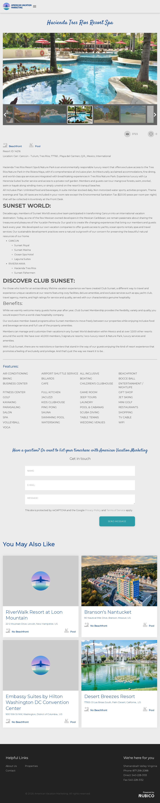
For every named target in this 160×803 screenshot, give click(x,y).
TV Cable (125, 417)
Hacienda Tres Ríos (25, 268)
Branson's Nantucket (107, 612)
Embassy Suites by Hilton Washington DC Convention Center (37, 702)
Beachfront (128, 373)
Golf (6, 397)
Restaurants (128, 407)
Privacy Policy (93, 510)
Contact (10, 770)
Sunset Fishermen (24, 272)
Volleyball (11, 422)
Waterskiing (50, 422)
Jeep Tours (88, 397)
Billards (47, 378)
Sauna (46, 412)
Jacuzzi (47, 397)
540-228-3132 (135, 780)
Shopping (126, 412)
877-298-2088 (140, 770)
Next (154, 114)
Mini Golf (125, 402)
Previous (6, 114)
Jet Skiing (126, 397)
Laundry (86, 402)
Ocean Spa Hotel (24, 254)
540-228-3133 (139, 775)
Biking (7, 378)
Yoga (6, 427)
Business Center (15, 383)
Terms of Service (115, 510)
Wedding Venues (92, 422)
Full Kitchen (50, 392)
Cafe (44, 383)
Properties (31, 766)
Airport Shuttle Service (59, 373)
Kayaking (9, 402)
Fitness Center (14, 392)
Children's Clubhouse (96, 383)
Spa (5, 417)
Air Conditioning (15, 373)
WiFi (121, 422)
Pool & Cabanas (92, 407)
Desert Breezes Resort (109, 696)
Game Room (88, 392)
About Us (11, 766)
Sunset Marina (22, 250)
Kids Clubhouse (53, 402)
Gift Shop (126, 392)
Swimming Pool (52, 417)
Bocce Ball (127, 378)
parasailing (11, 407)
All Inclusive (89, 373)
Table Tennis (89, 417)
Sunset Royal (21, 245)
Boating (86, 378)
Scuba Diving (89, 412)
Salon (7, 412)
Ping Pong (49, 407)
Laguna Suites (22, 259)
